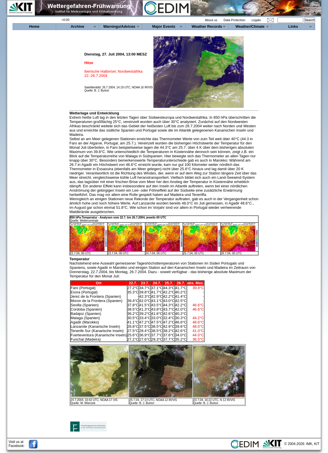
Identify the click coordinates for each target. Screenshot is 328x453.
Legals (256, 20)
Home (34, 26)
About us (211, 20)
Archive (77, 26)
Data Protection (234, 20)
